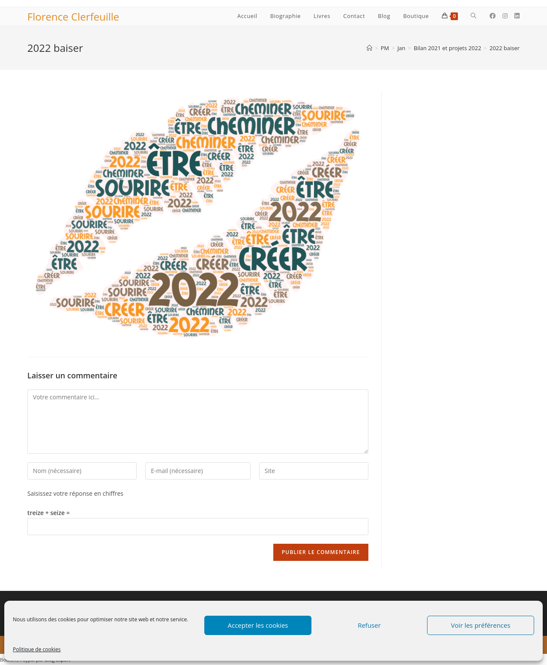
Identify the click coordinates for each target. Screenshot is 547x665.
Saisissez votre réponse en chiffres (75, 493)
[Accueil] (369, 48)
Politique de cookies (37, 649)
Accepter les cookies (258, 625)
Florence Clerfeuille (73, 16)
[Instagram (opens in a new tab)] (505, 16)
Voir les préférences (481, 625)
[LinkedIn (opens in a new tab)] (517, 16)
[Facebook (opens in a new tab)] (492, 16)
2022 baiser (505, 48)
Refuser (369, 625)
